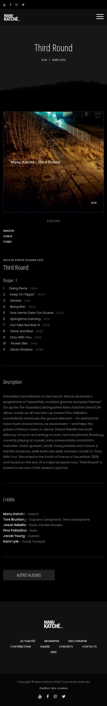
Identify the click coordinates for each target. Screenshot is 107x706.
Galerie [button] (45, 646)
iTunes (7, 241)
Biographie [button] (51, 641)
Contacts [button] (89, 646)
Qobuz (7, 236)
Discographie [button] (77, 641)
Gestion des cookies (53, 688)
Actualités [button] (27, 641)
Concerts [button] (66, 646)
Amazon (8, 231)
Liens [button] (54, 652)
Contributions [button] (20, 646)
